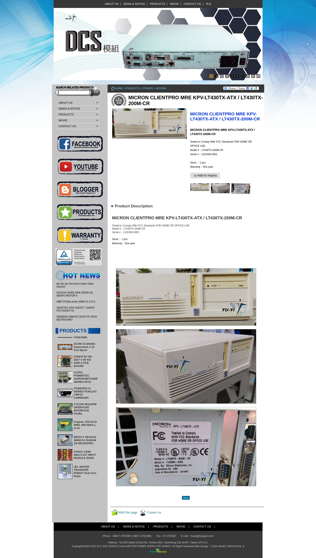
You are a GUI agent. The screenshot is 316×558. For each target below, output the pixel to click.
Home (119, 88)
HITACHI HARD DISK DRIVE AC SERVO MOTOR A (75, 294)
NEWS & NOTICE (134, 3)
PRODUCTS (157, 3)
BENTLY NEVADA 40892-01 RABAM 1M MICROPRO (85, 440)
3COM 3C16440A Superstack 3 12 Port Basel (84, 347)
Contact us (154, 512)
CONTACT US (192, 3)
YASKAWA (80, 337)
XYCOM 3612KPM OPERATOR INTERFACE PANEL (85, 409)
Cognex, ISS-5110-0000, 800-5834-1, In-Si (85, 425)
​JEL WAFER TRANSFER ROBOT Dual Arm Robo (85, 471)
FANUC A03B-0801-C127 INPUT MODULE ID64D (85, 455)
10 (258, 76)
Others (148, 88)
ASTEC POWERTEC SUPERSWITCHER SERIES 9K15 (86, 377)
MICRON (161, 88)
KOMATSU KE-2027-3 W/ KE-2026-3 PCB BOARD (83, 361)
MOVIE (174, 3)
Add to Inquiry (205, 175)
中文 (208, 3)
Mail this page (127, 512)
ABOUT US (111, 3)
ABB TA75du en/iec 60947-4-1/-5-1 (76, 301)
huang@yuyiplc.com (202, 536)
